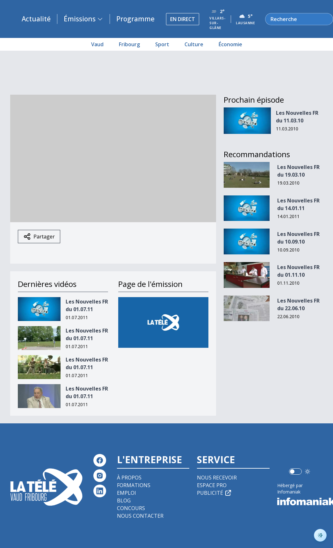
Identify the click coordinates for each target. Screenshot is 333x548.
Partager (39, 236)
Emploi (126, 492)
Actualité (36, 18)
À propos (129, 477)
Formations (133, 485)
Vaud (97, 44)
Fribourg (129, 44)
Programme (135, 18)
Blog (124, 500)
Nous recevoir (217, 477)
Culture (194, 44)
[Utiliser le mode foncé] (307, 471)
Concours (131, 508)
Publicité (214, 493)
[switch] (295, 471)
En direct (182, 19)
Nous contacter (140, 515)
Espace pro (212, 485)
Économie (230, 44)
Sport (162, 44)
